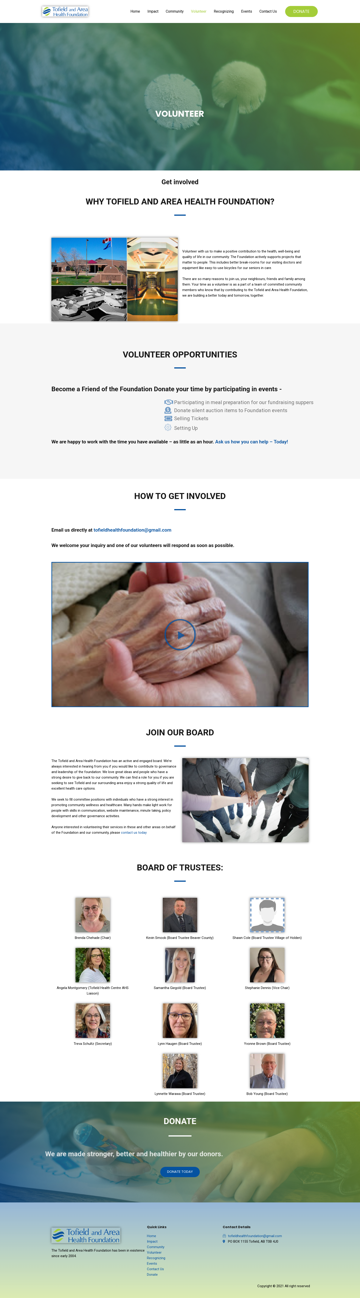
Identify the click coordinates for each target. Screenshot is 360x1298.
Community (175, 11)
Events (246, 11)
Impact (152, 11)
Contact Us (268, 11)
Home (135, 11)
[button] (180, 634)
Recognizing (224, 11)
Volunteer (198, 11)
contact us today (134, 832)
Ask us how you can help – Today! (251, 442)
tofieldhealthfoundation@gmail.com (133, 530)
